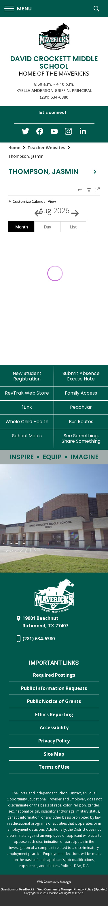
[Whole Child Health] (27, 421)
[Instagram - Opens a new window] (68, 133)
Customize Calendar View (34, 201)
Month (21, 227)
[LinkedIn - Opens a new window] (83, 132)
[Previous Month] (35, 210)
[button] (18, 9)
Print (89, 189)
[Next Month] (72, 210)
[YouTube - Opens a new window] (54, 132)
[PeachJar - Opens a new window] (81, 407)
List (73, 227)
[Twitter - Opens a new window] (25, 132)
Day (47, 227)
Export (97, 189)
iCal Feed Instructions (80, 189)
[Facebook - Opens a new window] (40, 133)
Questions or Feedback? (17, 889)
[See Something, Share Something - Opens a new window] (81, 438)
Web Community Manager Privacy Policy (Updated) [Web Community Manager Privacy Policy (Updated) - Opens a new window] (72, 889)
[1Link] (27, 407)
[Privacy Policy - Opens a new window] (54, 741)
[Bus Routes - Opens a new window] (81, 421)
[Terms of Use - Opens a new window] (54, 767)
